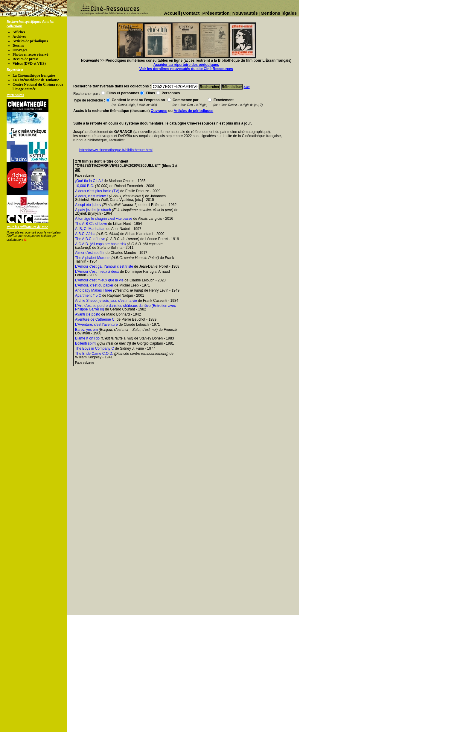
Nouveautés (245, 13)
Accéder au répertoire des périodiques (186, 65)
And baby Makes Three (93, 290)
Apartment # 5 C (88, 295)
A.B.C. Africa (85, 234)
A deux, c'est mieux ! (91, 196)
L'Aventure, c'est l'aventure (96, 324)
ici (25, 239)
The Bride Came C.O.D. (94, 353)
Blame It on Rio (87, 338)
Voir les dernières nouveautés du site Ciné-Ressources (186, 69)
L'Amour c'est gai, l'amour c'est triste (104, 266)
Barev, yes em (86, 330)
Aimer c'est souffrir (90, 253)
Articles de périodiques (30, 41)
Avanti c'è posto (87, 314)
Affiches (19, 32)
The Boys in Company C (94, 348)
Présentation (216, 13)
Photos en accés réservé (30, 54)
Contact (191, 13)
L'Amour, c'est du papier (94, 285)
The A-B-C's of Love (91, 224)
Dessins (18, 45)
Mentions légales (279, 13)
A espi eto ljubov (88, 205)
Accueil (172, 13)
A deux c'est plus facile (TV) (97, 191)
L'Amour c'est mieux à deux (97, 271)
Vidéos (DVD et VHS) (29, 63)
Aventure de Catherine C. (95, 319)
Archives (19, 36)
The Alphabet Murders (92, 258)
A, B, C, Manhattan (90, 229)
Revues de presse (25, 59)
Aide (247, 87)
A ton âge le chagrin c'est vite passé (103, 218)
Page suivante (84, 175)
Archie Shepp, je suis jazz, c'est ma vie (106, 300)
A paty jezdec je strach (93, 210)
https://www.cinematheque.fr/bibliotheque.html (116, 150)
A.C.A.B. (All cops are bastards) (100, 244)
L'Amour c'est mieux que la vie (99, 280)
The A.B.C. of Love (90, 239)
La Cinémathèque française (34, 75)
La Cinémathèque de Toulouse (36, 80)
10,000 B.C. (84, 186)
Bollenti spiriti (85, 343)
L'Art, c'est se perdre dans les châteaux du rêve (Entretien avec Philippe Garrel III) (125, 307)
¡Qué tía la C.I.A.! (89, 181)
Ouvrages (20, 50)
